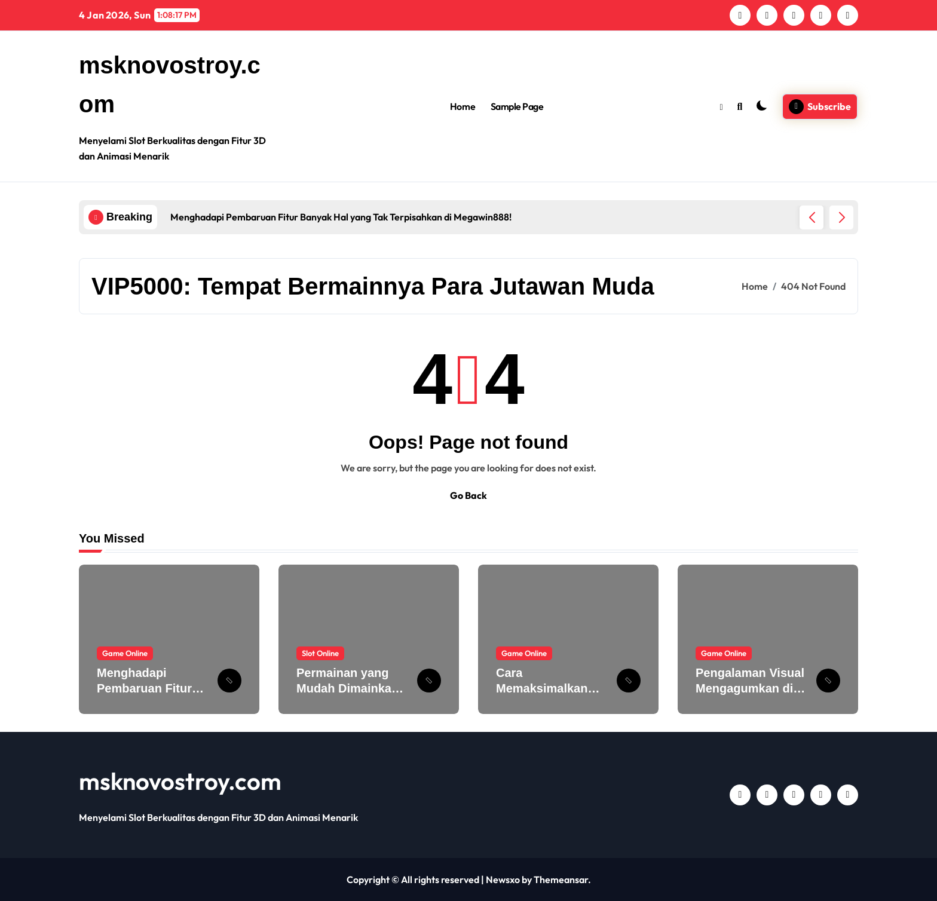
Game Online (125, 653)
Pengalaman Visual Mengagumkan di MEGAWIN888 (750, 688)
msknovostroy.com (180, 781)
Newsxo (503, 879)
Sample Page (517, 106)
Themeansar (561, 879)
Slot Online (320, 653)
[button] (841, 217)
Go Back (468, 495)
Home (462, 106)
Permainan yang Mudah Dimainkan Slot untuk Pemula (348, 688)
